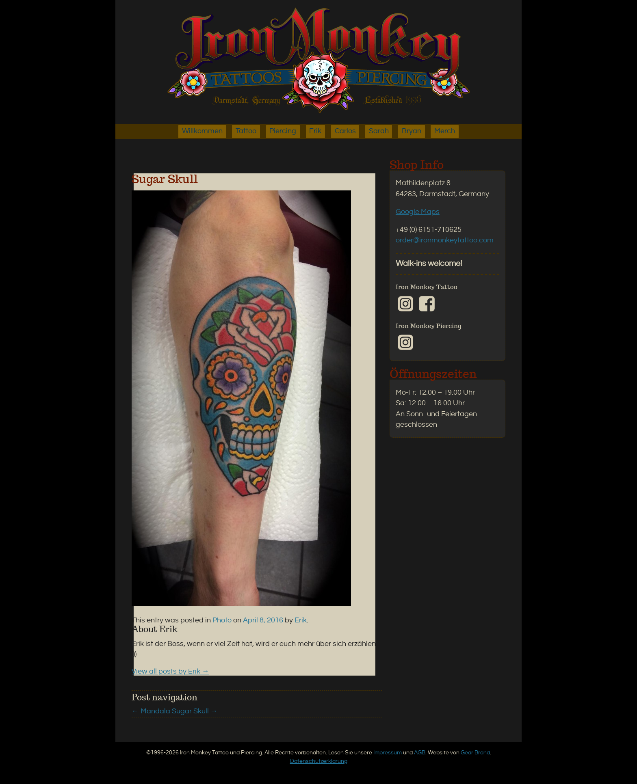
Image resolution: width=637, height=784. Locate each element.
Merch (444, 131)
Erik (315, 131)
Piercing (282, 131)
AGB (419, 752)
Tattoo (246, 131)
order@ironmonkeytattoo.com (445, 240)
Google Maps (418, 212)
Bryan (411, 131)
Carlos (345, 131)
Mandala (151, 711)
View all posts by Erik (170, 671)
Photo (222, 620)
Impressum (387, 752)
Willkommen (202, 131)
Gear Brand (475, 752)
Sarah (379, 131)
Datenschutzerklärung (318, 761)
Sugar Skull (195, 711)
